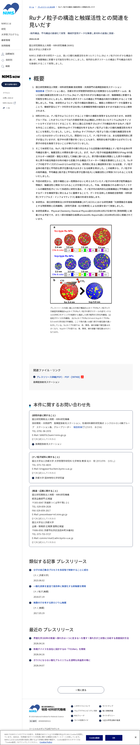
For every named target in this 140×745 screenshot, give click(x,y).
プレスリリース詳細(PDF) (56, 377)
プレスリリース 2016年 (46, 7)
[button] (81, 690)
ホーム (31, 7)
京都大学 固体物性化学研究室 (48, 477)
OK (113, 739)
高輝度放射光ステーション (47, 444)
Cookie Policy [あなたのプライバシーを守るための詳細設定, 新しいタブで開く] (46, 743)
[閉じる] (136, 739)
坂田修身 (40, 91)
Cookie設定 (94, 739)
